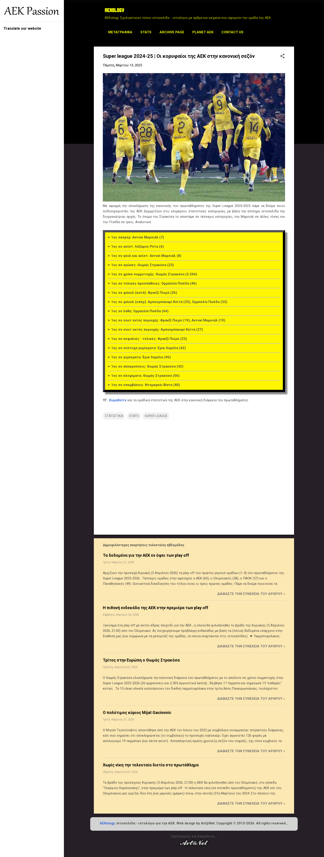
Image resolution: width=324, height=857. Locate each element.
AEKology (107, 823)
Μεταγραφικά (120, 32)
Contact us (232, 32)
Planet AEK (202, 32)
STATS (145, 32)
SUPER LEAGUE (156, 416)
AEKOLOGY (114, 10)
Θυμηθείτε (118, 400)
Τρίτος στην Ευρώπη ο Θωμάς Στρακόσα (141, 660)
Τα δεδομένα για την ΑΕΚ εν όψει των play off (146, 555)
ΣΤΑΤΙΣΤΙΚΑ (114, 416)
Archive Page (172, 32)
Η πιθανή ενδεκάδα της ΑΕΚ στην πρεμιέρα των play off (155, 607)
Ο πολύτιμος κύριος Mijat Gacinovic (137, 712)
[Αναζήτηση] (291, 12)
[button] (282, 56)
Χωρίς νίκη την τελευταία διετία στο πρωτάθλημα (151, 765)
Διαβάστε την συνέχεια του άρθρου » (251, 594)
